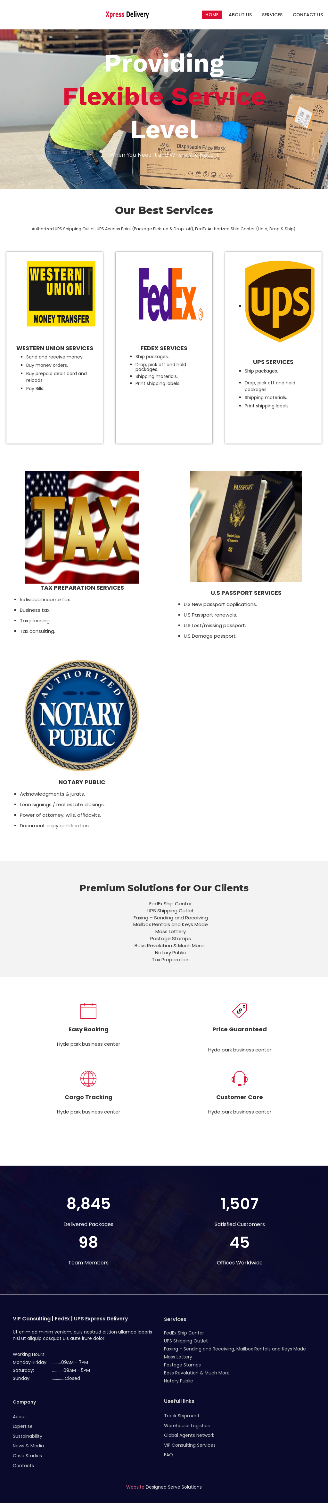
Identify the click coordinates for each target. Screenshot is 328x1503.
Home (211, 15)
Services (272, 15)
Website (135, 1487)
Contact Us (308, 15)
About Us (240, 15)
